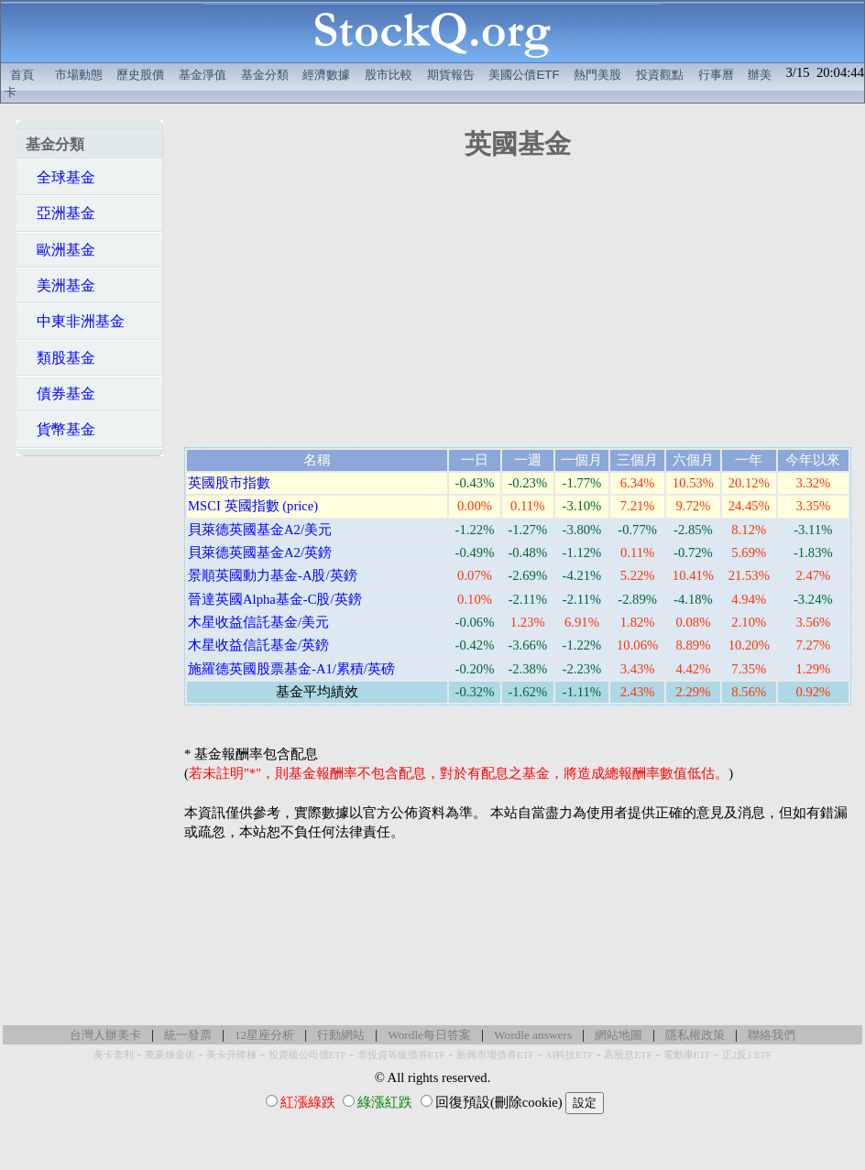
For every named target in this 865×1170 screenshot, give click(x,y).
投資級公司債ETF (307, 1055)
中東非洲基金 (75, 321)
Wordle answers (533, 1035)
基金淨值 (202, 75)
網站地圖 (618, 1035)
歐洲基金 (60, 249)
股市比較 (388, 75)
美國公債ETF (523, 75)
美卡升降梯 (231, 1055)
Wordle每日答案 (429, 1035)
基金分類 (265, 75)
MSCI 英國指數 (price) (253, 505)
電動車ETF (687, 1055)
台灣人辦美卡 (105, 1035)
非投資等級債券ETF (401, 1055)
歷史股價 (140, 75)
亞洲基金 (60, 213)
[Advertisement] (89, 734)
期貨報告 (451, 75)
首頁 (22, 75)
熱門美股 (597, 75)
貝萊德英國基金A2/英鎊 (260, 552)
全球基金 (60, 177)
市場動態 (79, 75)
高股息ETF (627, 1055)
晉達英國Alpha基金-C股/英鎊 (275, 599)
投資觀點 (660, 75)
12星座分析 (264, 1035)
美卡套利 (113, 1055)
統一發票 (188, 1035)
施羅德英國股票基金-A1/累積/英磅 (291, 669)
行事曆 (716, 75)
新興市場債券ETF (495, 1055)
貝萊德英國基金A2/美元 (260, 529)
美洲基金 (60, 285)
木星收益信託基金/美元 (258, 622)
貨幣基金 (60, 429)
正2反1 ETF (747, 1055)
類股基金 (60, 358)
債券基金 (60, 393)
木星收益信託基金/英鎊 (258, 645)
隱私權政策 (695, 1035)
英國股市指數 (229, 483)
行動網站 (341, 1035)
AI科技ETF (569, 1055)
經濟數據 (326, 75)
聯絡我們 (771, 1035)
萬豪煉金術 (170, 1055)
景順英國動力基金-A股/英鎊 (272, 575)
